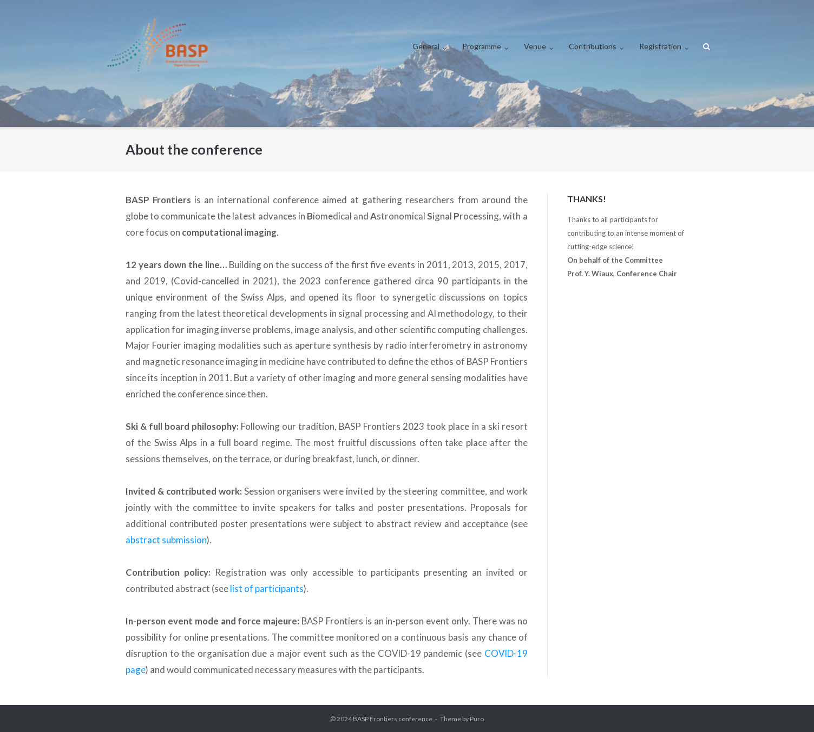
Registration (660, 46)
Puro (477, 719)
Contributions (592, 46)
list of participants (267, 588)
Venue (535, 46)
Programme (481, 46)
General (425, 46)
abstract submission (166, 539)
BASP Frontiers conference (392, 719)
